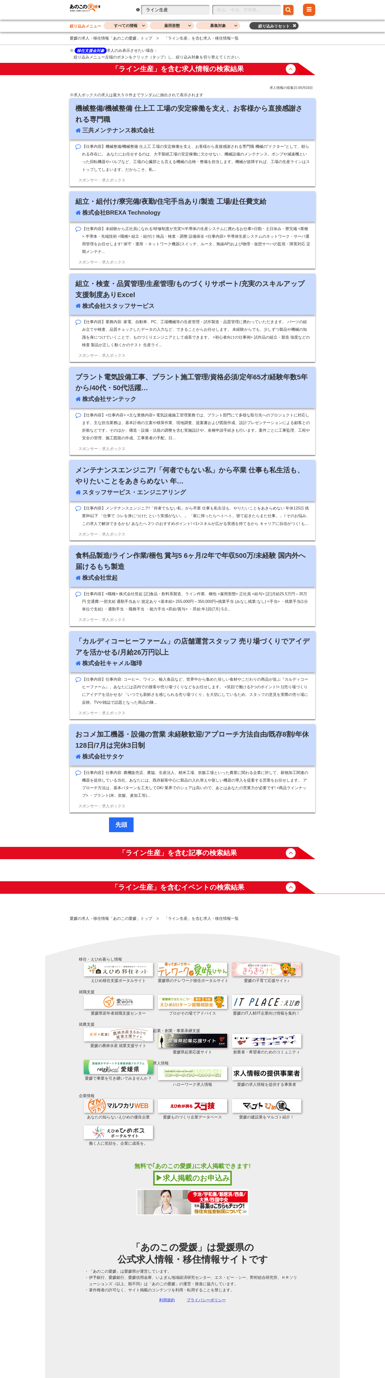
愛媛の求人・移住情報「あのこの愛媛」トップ (111, 38)
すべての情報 (126, 26)
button (291, 69)
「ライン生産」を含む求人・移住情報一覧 (201, 38)
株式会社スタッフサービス (118, 306)
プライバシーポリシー (206, 1300)
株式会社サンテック (109, 399)
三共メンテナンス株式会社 (118, 130)
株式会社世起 (100, 577)
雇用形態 (172, 26)
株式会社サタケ (103, 756)
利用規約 (167, 1300)
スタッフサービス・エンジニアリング (134, 492)
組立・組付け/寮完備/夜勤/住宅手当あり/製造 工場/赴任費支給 (170, 201)
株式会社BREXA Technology (121, 212)
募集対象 (218, 26)
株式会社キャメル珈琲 (112, 663)
